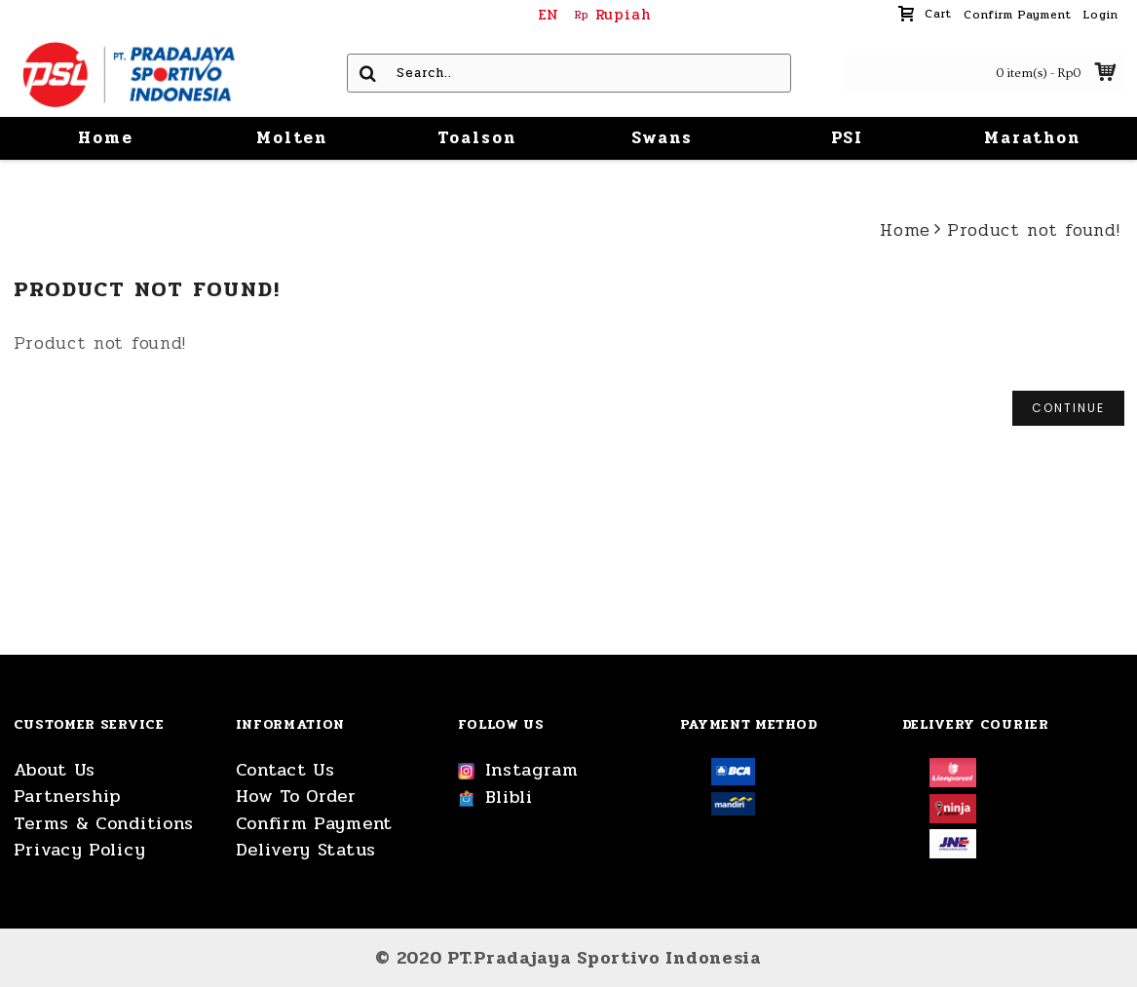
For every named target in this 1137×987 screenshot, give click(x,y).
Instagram (518, 770)
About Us (55, 770)
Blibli (495, 798)
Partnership (68, 796)
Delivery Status (306, 850)
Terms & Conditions (104, 824)
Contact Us (285, 770)
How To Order (296, 796)
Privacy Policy (80, 850)
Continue (1068, 407)
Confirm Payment (315, 824)
